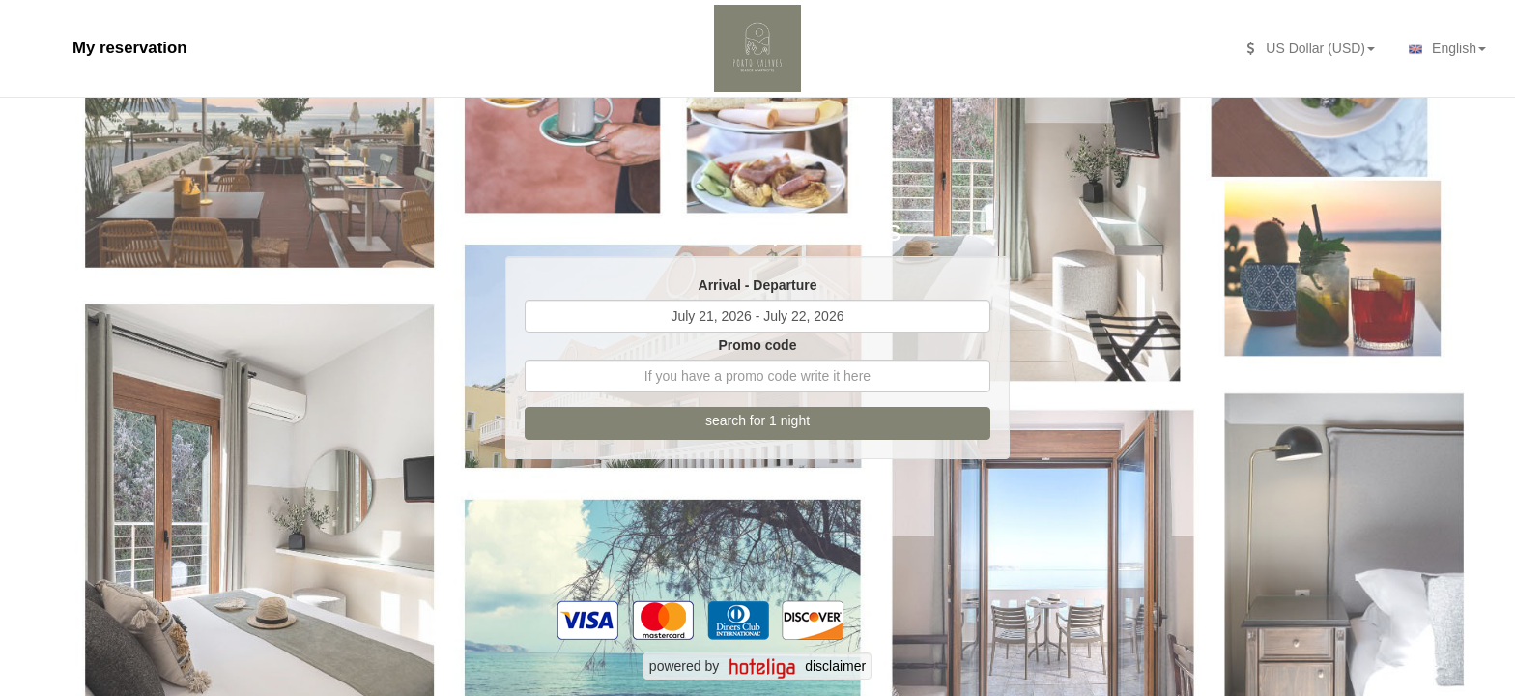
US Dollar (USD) (1310, 48)
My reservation (129, 48)
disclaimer (835, 666)
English (1445, 49)
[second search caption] (43, 38)
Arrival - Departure (758, 285)
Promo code (758, 345)
